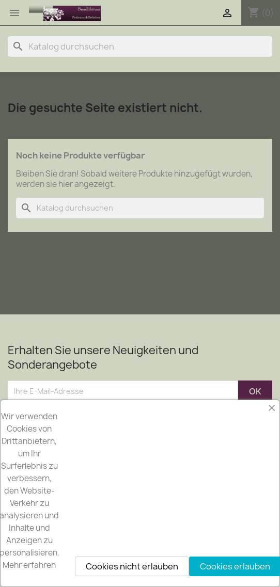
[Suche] (140, 46)
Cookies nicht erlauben (132, 566)
